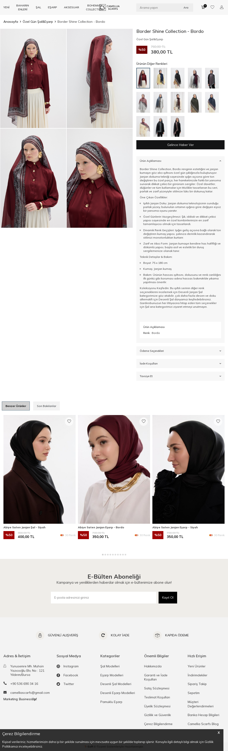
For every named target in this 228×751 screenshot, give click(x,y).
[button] (103, 554)
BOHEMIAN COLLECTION (94, 7)
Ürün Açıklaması (180, 161)
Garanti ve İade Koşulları (156, 677)
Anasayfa (10, 22)
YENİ (6, 7)
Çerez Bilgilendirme (158, 724)
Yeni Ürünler (197, 666)
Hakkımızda (153, 666)
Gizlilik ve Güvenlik (157, 715)
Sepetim (194, 693)
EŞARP (52, 7)
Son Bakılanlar (46, 406)
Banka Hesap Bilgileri (203, 715)
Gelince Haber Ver (180, 145)
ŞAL (38, 7)
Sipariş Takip (197, 684)
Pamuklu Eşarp (111, 702)
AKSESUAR (71, 7)
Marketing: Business (20, 699)
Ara (186, 7)
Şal (147, 306)
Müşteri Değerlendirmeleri (201, 704)
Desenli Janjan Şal (190, 292)
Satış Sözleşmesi (156, 688)
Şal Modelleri (110, 666)
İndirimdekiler (197, 675)
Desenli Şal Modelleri (115, 684)
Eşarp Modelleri (111, 675)
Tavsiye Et (180, 376)
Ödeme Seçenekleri (180, 351)
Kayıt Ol (167, 597)
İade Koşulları (180, 364)
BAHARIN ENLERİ (22, 7)
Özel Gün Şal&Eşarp (38, 22)
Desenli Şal (166, 299)
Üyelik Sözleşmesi (157, 706)
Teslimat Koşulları (157, 697)
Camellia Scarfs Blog (203, 724)
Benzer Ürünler (15, 406)
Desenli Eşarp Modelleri (117, 693)
